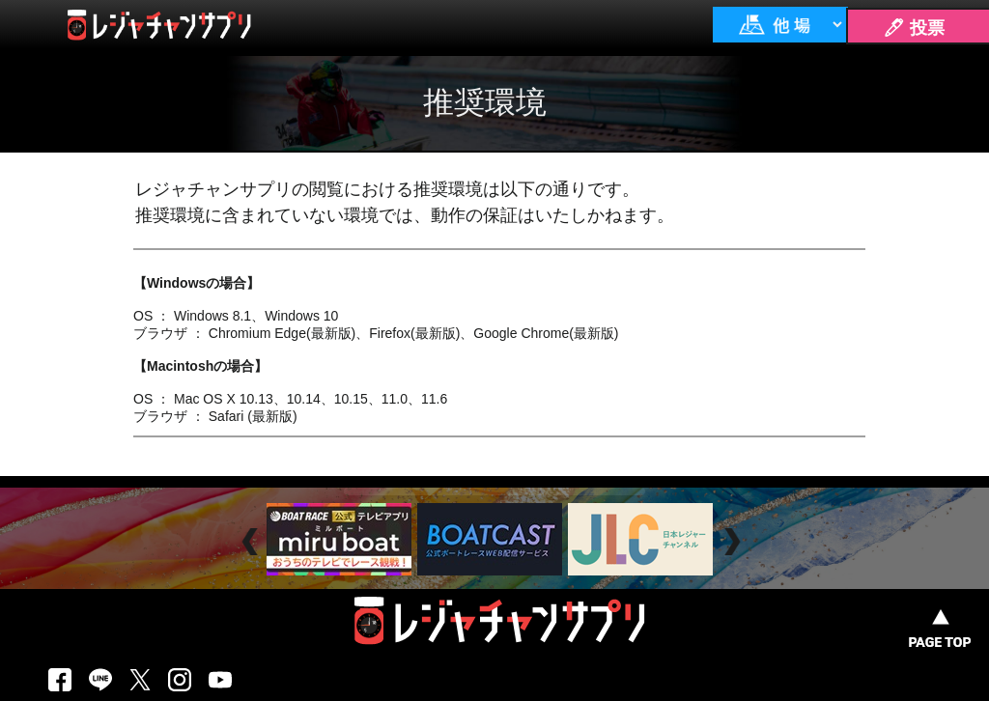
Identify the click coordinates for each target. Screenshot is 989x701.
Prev (252, 542)
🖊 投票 (914, 28)
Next (734, 542)
